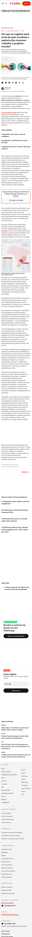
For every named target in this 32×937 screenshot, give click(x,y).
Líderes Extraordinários (15, 10)
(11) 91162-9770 (9, 905)
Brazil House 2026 (6, 849)
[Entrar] (26, 3)
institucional (5, 931)
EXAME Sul (4, 852)
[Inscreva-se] (16, 690)
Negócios (4, 799)
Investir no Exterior (7, 865)
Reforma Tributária (7, 868)
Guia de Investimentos (7, 819)
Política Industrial (6, 877)
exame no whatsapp (10, 622)
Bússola (3, 855)
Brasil (3, 778)
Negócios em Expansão (8, 893)
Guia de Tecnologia (6, 816)
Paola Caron (8, 87)
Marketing (24, 776)
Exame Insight (5, 790)
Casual (23, 773)
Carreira (3, 781)
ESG (23, 31)
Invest (3, 796)
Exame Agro (24, 782)
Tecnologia (24, 785)
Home (2, 31)
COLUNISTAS (5, 802)
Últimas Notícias (6, 771)
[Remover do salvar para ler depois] (23, 83)
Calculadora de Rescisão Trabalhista (11, 832)
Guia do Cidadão (6, 813)
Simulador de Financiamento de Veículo (12, 838)
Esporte (23, 779)
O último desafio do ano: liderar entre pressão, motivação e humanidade (16, 588)
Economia (4, 784)
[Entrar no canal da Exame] (16, 636)
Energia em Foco (6, 862)
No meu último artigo (9, 112)
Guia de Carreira (6, 822)
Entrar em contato (7, 903)
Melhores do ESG (6, 890)
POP (22, 794)
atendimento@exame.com (10, 914)
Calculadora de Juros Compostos (10, 835)
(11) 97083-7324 (9, 923)
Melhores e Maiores (7, 887)
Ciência (23, 791)
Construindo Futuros (7, 858)
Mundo (23, 770)
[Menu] (2, 3)
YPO (12, 28)
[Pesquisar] (6, 3)
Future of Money (26, 788)
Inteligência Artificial (7, 793)
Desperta (6, 670)
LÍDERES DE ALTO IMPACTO (9, 775)
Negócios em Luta (6, 874)
